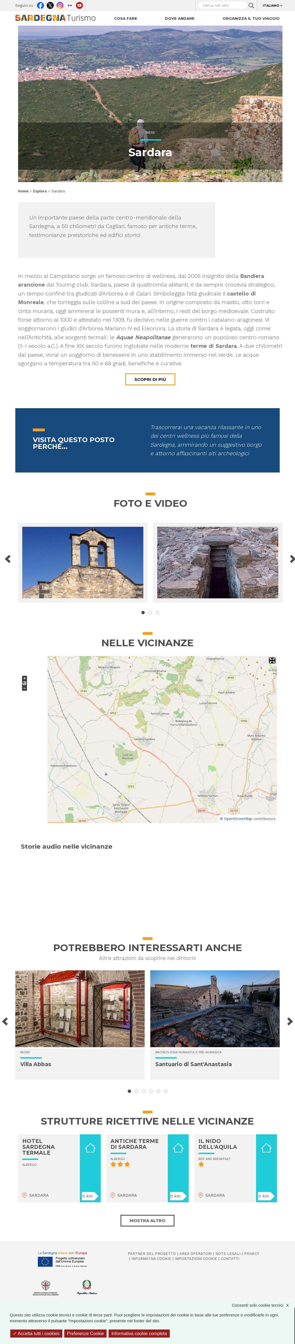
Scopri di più (150, 379)
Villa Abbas (35, 1064)
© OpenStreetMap (236, 819)
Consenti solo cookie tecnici (263, 1305)
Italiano (271, 6)
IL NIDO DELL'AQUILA (217, 1144)
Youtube (79, 4)
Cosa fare (125, 18)
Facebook (40, 4)
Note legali (227, 1254)
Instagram (59, 4)
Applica (251, 5)
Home (23, 191)
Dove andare (180, 18)
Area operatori (196, 1254)
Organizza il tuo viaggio (251, 18)
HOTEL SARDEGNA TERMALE (38, 1147)
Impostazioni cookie (196, 1259)
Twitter (50, 4)
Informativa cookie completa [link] (139, 1333)
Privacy (251, 1254)
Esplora (40, 191)
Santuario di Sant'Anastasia (193, 1064)
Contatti (230, 1259)
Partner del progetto (152, 1254)
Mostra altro (147, 1220)
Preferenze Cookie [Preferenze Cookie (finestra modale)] (85, 1333)
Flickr (69, 4)
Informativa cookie (151, 1259)
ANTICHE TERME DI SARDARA (134, 1144)
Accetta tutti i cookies (36, 1333)
